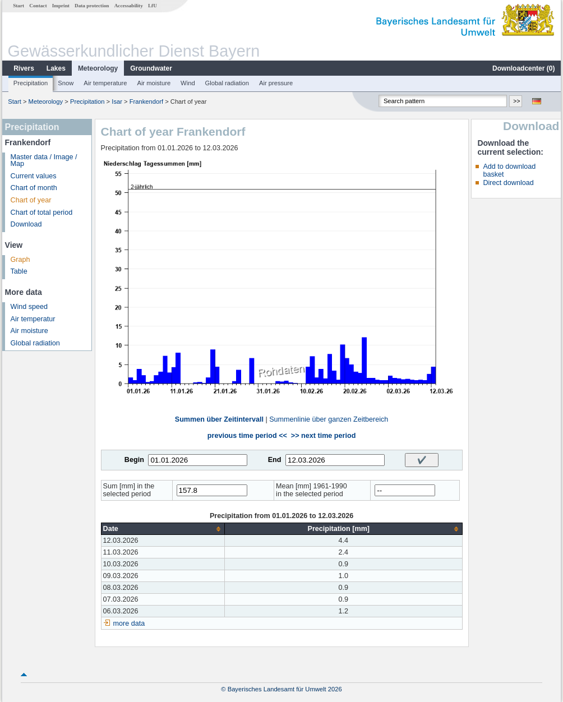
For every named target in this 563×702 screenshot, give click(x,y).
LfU (152, 5)
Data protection (92, 5)
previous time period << (247, 436)
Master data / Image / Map (44, 160)
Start (18, 5)
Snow (65, 83)
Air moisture (153, 83)
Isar (117, 101)
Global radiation (227, 83)
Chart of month (34, 188)
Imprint (61, 5)
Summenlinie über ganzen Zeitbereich (328, 419)
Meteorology (98, 68)
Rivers (23, 68)
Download (26, 224)
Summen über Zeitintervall (219, 419)
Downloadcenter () (523, 68)
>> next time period (323, 436)
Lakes (56, 68)
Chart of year (31, 200)
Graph (20, 260)
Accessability (128, 5)
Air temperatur (33, 319)
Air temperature (105, 83)
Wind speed (29, 307)
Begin (134, 460)
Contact (38, 5)
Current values (34, 176)
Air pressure (276, 83)
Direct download (508, 183)
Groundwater (151, 68)
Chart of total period (42, 212)
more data (129, 623)
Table (19, 271)
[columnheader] (162, 529)
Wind (188, 83)
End (275, 460)
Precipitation (30, 83)
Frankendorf (146, 101)
